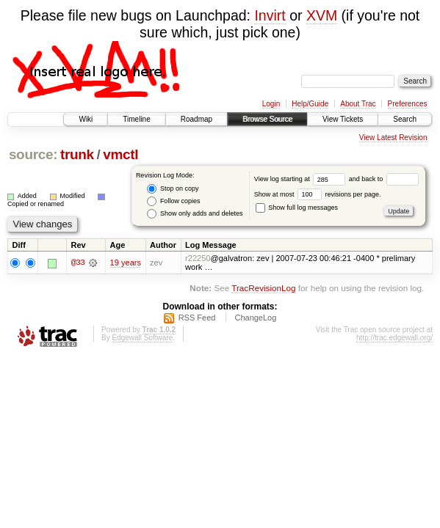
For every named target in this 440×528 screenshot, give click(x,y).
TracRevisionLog (263, 288)
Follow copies (173, 201)
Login (271, 104)
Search (404, 119)
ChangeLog (255, 317)
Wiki (86, 119)
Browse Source (267, 119)
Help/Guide (310, 104)
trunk (77, 154)
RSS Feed (197, 317)
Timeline (136, 119)
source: (33, 154)
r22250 (197, 258)
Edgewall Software (142, 338)
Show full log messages (297, 207)
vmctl (120, 154)
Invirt (269, 15)
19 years (125, 262)
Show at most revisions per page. (317, 194)
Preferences (408, 104)
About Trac (357, 104)
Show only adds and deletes (194, 214)
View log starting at (301, 179)
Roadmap (196, 119)
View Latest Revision (393, 137)
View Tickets (342, 119)
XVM (321, 15)
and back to (384, 179)
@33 (77, 262)
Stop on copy (172, 189)
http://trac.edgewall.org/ (394, 338)
